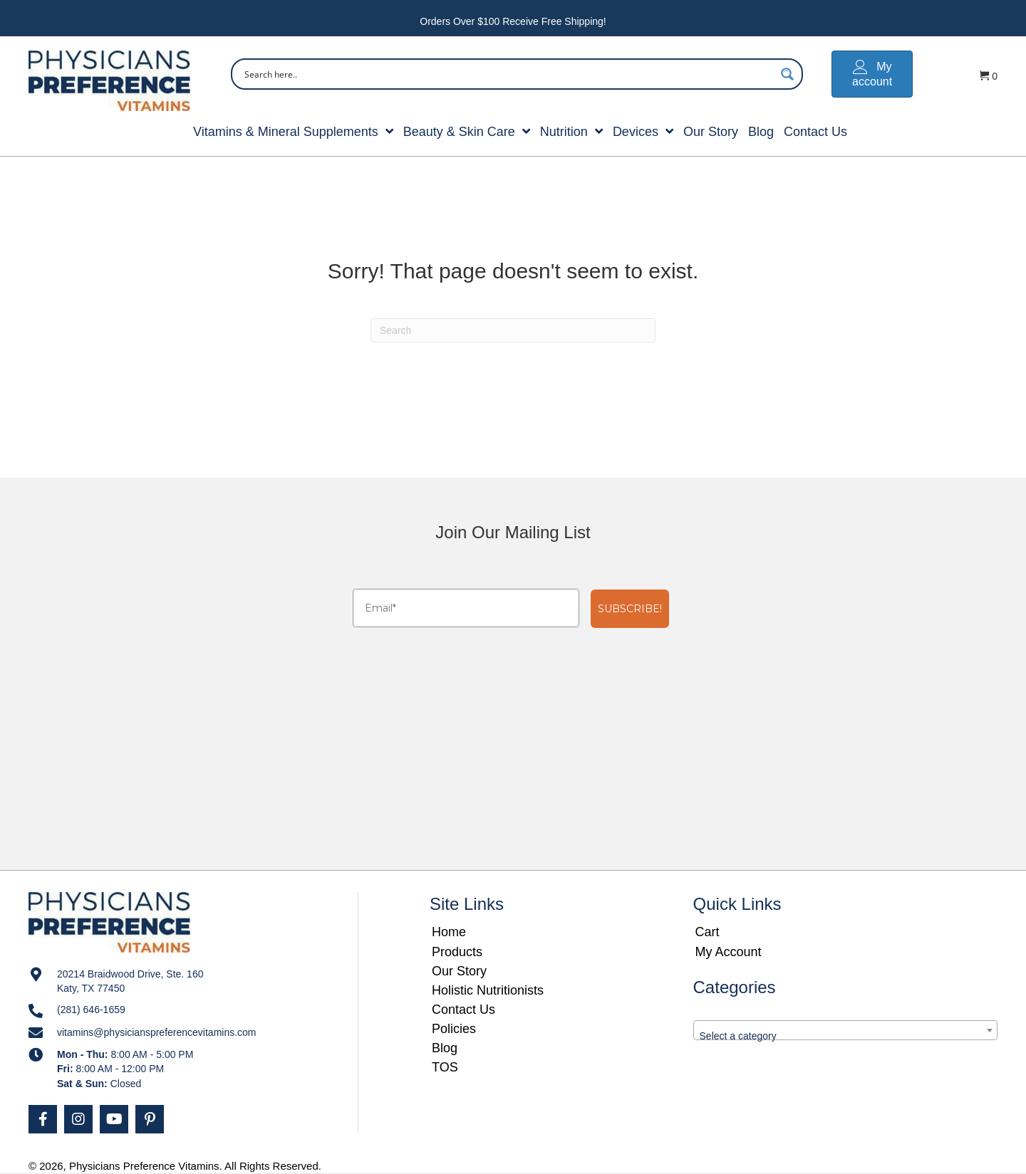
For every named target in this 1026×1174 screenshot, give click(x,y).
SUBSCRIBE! (630, 608)
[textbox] (845, 1036)
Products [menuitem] (457, 952)
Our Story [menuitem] (459, 971)
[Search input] (508, 74)
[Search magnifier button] (787, 74)
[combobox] (845, 1030)
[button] (42, 1119)
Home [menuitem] (449, 932)
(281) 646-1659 (91, 1009)
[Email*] (466, 608)
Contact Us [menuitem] (463, 1009)
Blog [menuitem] (444, 1048)
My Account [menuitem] (728, 952)
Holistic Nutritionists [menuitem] (488, 990)
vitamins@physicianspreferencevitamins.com (156, 1032)
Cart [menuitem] (707, 932)
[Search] (513, 330)
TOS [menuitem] (445, 1067)
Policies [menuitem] (454, 1029)
